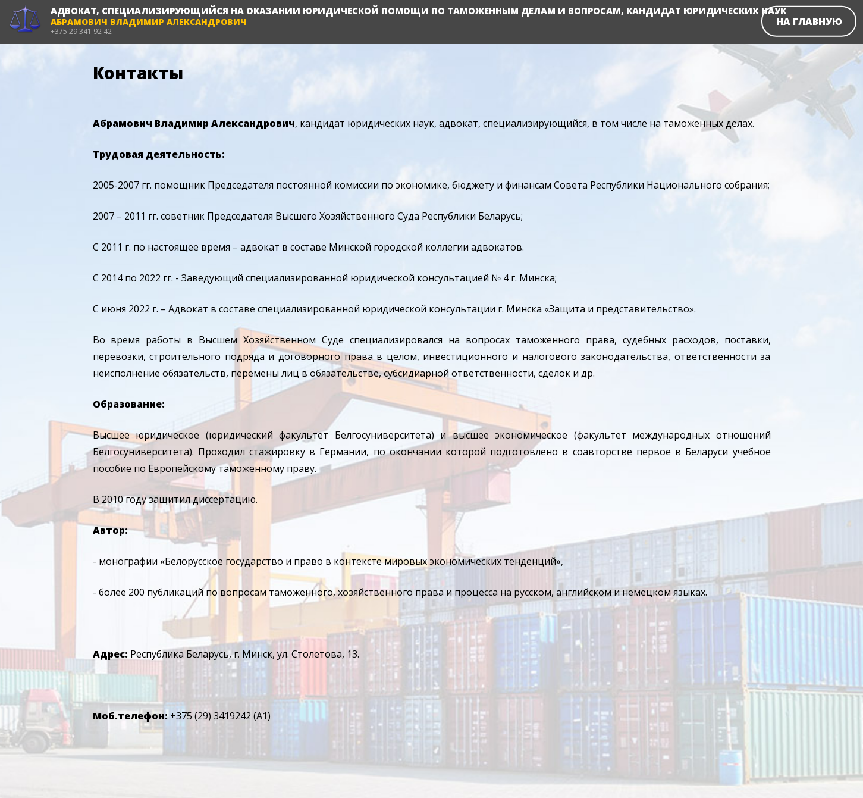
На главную (809, 20)
